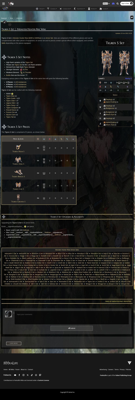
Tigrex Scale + (11, 98)
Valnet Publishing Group (123, 375)
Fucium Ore (10, 112)
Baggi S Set (24, 256)
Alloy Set (71, 253)
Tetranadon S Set (65, 281)
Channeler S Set (44, 260)
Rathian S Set (16, 277)
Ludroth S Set (104, 270)
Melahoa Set (66, 272)
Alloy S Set (61, 253)
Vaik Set (44, 284)
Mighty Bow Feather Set (82, 272)
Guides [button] (103, 8)
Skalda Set (83, 279)
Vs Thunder (24, 72)
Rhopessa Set (108, 277)
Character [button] (65, 8)
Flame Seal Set (92, 263)
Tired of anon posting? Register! (119, 301)
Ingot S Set (75, 265)
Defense (25, 230)
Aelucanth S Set (10, 253)
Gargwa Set (117, 263)
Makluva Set (17, 272)
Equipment (4, 18)
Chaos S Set (70, 260)
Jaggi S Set (19, 267)
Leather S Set (80, 270)
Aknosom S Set (37, 253)
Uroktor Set (114, 281)
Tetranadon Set (79, 281)
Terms (117, 369)
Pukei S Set (78, 274)
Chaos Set (81, 260)
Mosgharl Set (27, 274)
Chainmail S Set (17, 260)
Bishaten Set (14, 258)
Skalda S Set (72, 279)
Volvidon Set (78, 284)
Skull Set (103, 279)
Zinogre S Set (114, 284)
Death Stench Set (15, 263)
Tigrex (25, 67)
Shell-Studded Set (34, 279)
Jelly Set (49, 267)
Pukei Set (88, 274)
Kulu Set (33, 270)
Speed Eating (110, 102)
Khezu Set (13, 270)
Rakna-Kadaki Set (101, 274)
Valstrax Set (53, 284)
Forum (17, 369)
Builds (8, 75)
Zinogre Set (125, 284)
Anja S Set (107, 253)
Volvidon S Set (66, 284)
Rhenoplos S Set (67, 277)
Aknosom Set (50, 253)
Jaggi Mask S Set (118, 265)
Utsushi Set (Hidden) (20, 284)
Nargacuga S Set (41, 274)
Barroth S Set (69, 256)
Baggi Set (34, 256)
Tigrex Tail (9, 117)
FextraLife (103, 375)
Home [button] (40, 8)
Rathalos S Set (115, 274)
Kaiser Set (92, 267)
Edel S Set (71, 263)
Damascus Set (109, 260)
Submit (71, 328)
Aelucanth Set (24, 253)
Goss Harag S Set (14, 265)
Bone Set (78, 258)
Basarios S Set (92, 256)
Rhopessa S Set (94, 277)
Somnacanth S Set (15, 281)
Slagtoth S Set (114, 279)
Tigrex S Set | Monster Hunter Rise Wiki (23, 29)
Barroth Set (80, 256)
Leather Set (92, 270)
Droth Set (61, 263)
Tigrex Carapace (12, 108)
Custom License (43, 380)
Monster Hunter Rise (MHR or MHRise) (26, 38)
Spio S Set (43, 281)
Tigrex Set (28, 62)
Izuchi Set (105, 265)
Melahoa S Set (54, 272)
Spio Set (53, 281)
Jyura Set (57, 267)
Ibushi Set (64, 265)
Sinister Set (60, 279)
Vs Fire (23, 69)
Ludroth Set (115, 270)
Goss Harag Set (30, 265)
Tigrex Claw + (10, 101)
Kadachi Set (81, 267)
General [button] (52, 8)
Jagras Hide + (11, 103)
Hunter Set (54, 265)
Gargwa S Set (106, 263)
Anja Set (117, 253)
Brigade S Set (89, 258)
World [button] (92, 8)
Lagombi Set (67, 270)
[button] (106, 4)
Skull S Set (94, 279)
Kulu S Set (23, 270)
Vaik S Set (34, 284)
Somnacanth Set (31, 281)
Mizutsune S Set (110, 272)
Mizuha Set (98, 272)
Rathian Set (27, 277)
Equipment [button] (79, 8)
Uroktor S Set (102, 281)
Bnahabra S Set (43, 258)
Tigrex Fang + (11, 105)
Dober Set (40, 263)
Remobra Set (53, 277)
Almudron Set (96, 253)
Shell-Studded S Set (18, 279)
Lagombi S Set (55, 270)
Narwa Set (67, 274)
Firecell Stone (11, 110)
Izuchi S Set (95, 265)
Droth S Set (51, 263)
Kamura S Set (103, 267)
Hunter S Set (43, 265)
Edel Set (81, 263)
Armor (11, 18)
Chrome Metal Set (94, 260)
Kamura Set (115, 267)
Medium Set (41, 272)
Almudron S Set (82, 253)
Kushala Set (43, 270)
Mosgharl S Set (14, 274)
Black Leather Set (28, 258)
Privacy (122, 369)
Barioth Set (57, 256)
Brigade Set (101, 258)
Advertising (103, 369)
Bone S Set (68, 258)
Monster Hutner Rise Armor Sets (67, 250)
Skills (116, 95)
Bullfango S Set (114, 258)
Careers (110, 369)
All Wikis (11, 369)
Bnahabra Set (57, 258)
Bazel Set (116, 256)
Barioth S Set (46, 256)
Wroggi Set (102, 284)
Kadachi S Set (69, 267)
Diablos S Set (30, 263)
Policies (128, 369)
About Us (24, 369)
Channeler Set (58, 260)
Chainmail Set (30, 260)
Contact (30, 369)
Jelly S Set (39, 267)
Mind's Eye (109, 114)
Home (5, 369)
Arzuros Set (13, 256)
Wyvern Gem (10, 115)
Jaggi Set (29, 267)
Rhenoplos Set (80, 277)
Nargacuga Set (55, 274)
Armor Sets (19, 18)
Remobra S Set (40, 277)
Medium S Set (29, 272)
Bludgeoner (109, 108)
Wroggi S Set (90, 284)
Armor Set (48, 38)
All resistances (20, 82)
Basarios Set (105, 256)
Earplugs (108, 99)
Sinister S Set (49, 279)
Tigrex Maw (10, 96)
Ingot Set (84, 265)
